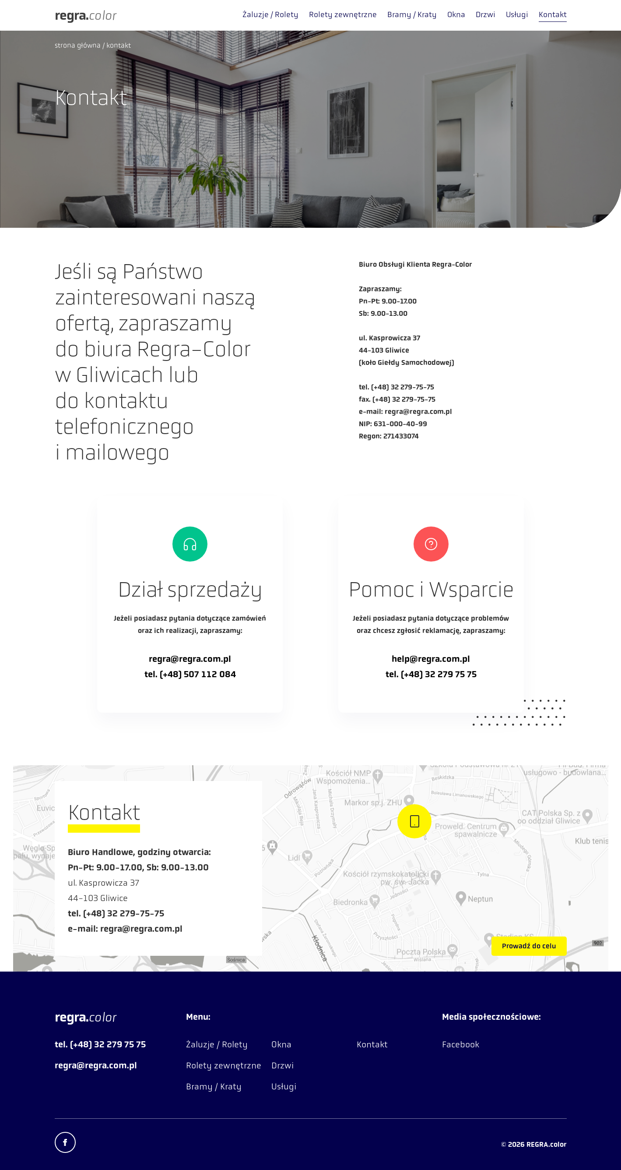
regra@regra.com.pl (418, 411)
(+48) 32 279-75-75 (402, 387)
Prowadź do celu (529, 946)
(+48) (172, 674)
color (85, 15)
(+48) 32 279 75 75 (439, 674)
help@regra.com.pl (431, 659)
